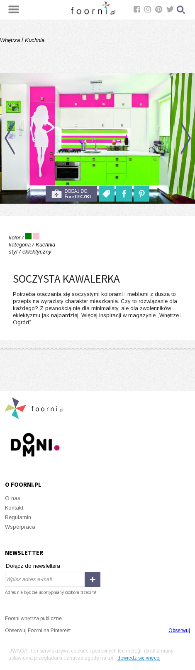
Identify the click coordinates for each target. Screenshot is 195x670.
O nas (12, 498)
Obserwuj (179, 630)
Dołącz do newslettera (33, 566)
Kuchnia (33, 40)
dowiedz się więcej (139, 658)
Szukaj (181, 9)
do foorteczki (71, 194)
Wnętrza (11, 40)
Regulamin (18, 517)
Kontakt (14, 508)
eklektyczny (36, 252)
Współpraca (20, 527)
